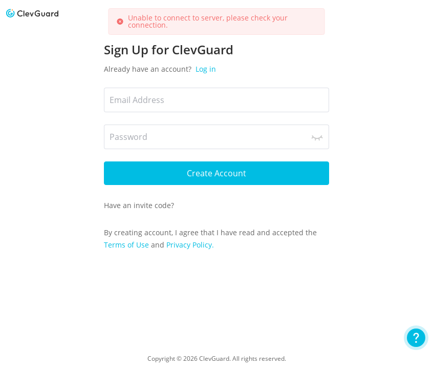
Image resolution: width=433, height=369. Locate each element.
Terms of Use (127, 245)
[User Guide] (416, 337)
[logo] (32, 13)
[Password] (216, 137)
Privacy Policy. (190, 245)
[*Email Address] (216, 100)
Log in (204, 69)
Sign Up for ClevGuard (168, 49)
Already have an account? (160, 69)
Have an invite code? (139, 205)
